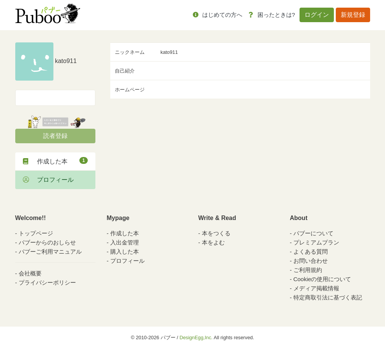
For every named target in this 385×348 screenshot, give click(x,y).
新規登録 (353, 14)
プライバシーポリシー (47, 282)
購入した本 (124, 251)
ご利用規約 (307, 270)
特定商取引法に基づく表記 (327, 297)
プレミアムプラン (316, 242)
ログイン (316, 14)
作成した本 (55, 161)
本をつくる (216, 233)
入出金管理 (124, 242)
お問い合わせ (310, 260)
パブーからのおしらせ (47, 242)
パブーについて (313, 233)
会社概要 (30, 273)
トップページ (36, 233)
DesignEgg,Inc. (196, 337)
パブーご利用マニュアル (50, 251)
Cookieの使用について (322, 279)
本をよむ (213, 242)
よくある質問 (310, 251)
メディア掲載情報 (316, 288)
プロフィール (48, 179)
